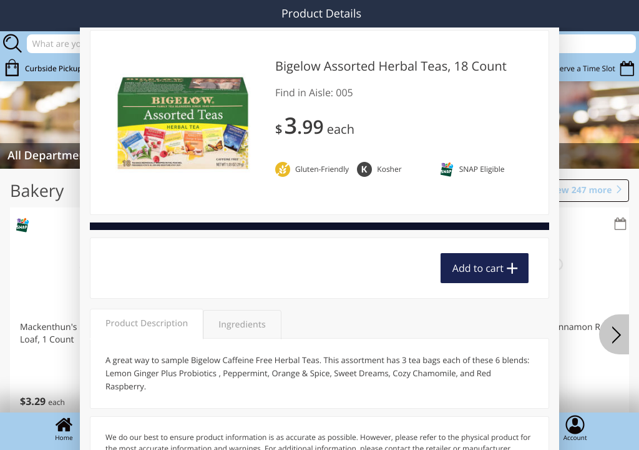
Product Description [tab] (146, 323)
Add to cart (478, 268)
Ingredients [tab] (241, 325)
